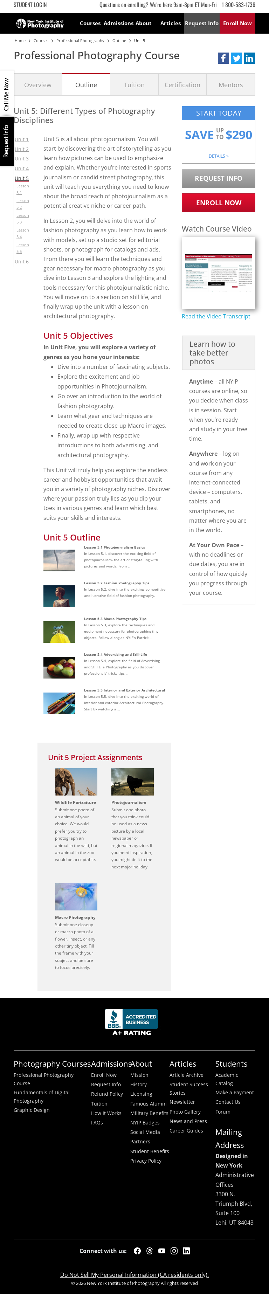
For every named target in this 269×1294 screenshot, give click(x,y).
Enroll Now (218, 202)
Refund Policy (107, 1094)
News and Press (188, 1121)
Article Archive (187, 1075)
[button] (223, 58)
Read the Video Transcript (216, 316)
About (144, 23)
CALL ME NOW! (7, 93)
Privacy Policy (145, 1161)
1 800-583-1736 (238, 4)
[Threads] (149, 1250)
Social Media (145, 1132)
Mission (139, 1075)
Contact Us (228, 1102)
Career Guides (186, 1131)
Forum (222, 1112)
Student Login (30, 4)
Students (231, 1064)
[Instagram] (174, 1250)
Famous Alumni (148, 1104)
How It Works (106, 1113)
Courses (90, 23)
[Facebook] (137, 1250)
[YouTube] (161, 1250)
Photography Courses (52, 1064)
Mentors (231, 84)
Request (202, 23)
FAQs (97, 1123)
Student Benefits (149, 1151)
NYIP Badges (145, 1123)
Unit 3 (22, 158)
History (138, 1084)
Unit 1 (22, 139)
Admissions (117, 23)
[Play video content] (218, 273)
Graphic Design (32, 1110)
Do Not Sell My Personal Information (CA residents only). (134, 1275)
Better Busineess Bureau (133, 1024)
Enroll (237, 23)
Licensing (141, 1094)
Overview (37, 84)
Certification (182, 84)
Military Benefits (149, 1113)
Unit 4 (22, 168)
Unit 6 (22, 261)
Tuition (134, 84)
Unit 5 (22, 178)
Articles (170, 23)
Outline (86, 84)
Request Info (7, 141)
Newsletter (182, 1102)
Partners (140, 1141)
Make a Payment (234, 1092)
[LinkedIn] (186, 1250)
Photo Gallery (185, 1112)
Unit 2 (22, 149)
